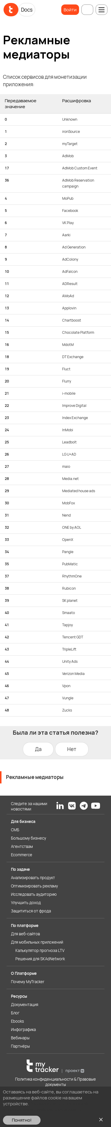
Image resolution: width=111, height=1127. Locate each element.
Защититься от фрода (31, 911)
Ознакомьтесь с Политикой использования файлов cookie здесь (45, 1107)
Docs (27, 9)
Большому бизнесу (28, 838)
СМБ (15, 829)
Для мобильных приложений (37, 942)
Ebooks (17, 1021)
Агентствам (22, 846)
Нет (71, 749)
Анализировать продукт (33, 877)
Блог (15, 1013)
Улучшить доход (26, 902)
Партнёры (20, 1046)
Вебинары (20, 1038)
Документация (24, 1004)
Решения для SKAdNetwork (40, 958)
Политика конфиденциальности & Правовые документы (55, 1081)
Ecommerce (21, 854)
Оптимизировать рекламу (34, 886)
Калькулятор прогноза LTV (40, 950)
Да (38, 749)
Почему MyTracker (27, 981)
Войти (70, 10)
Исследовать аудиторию (34, 894)
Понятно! (22, 1120)
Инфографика (23, 1029)
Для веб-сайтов (25, 933)
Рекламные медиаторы (35, 777)
